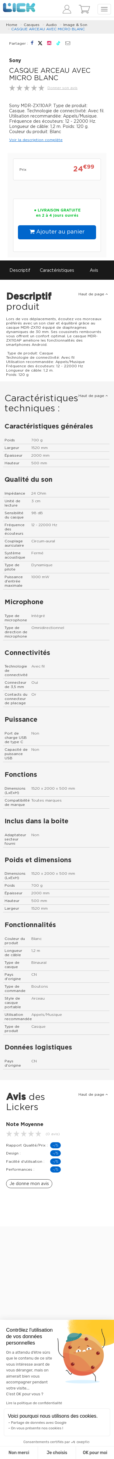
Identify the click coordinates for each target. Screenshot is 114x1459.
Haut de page (93, 294)
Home (11, 25)
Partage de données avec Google (39, 1422)
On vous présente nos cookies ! (37, 1428)
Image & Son (75, 25)
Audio (51, 25)
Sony (15, 60)
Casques (32, 25)
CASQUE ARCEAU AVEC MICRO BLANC (48, 29)
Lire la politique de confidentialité (34, 1403)
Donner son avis (62, 88)
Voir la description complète (36, 140)
